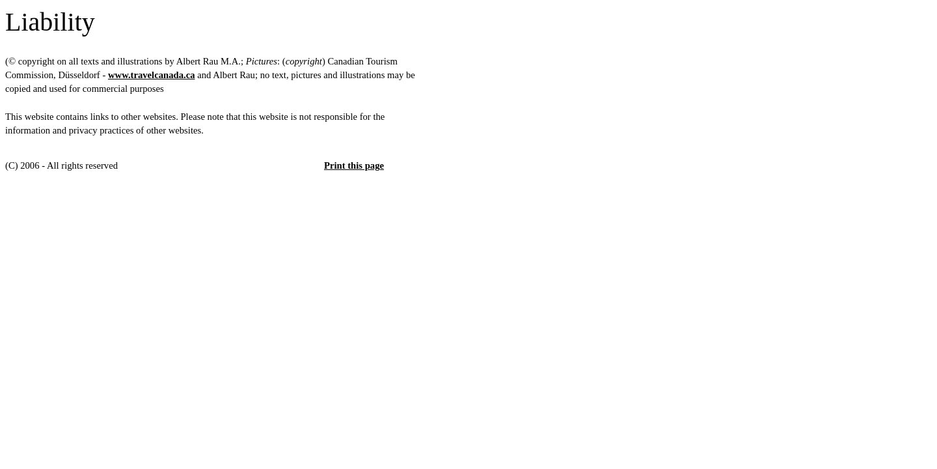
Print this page (354, 165)
